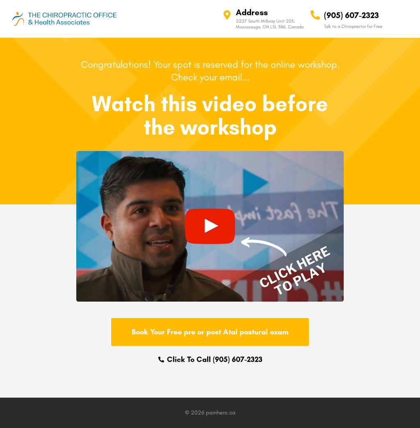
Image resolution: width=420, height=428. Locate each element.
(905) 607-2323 (351, 15)
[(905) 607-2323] (315, 15)
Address (252, 12)
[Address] (227, 15)
